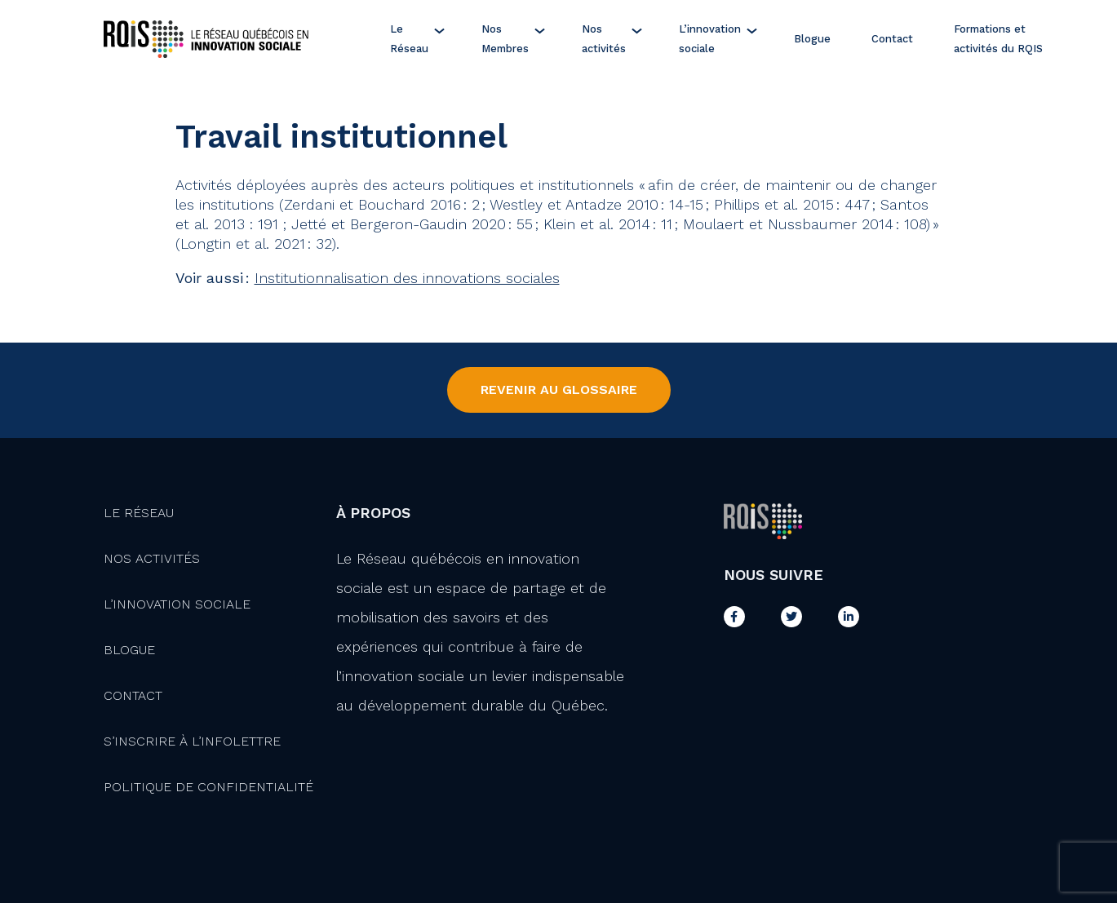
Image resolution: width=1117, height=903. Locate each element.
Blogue (812, 39)
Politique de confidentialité (208, 787)
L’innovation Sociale (177, 604)
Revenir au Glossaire (559, 389)
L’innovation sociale (710, 39)
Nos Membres (505, 39)
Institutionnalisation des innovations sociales (407, 277)
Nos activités (604, 39)
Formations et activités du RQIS (998, 39)
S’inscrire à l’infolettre (192, 741)
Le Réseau (409, 39)
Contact (892, 39)
